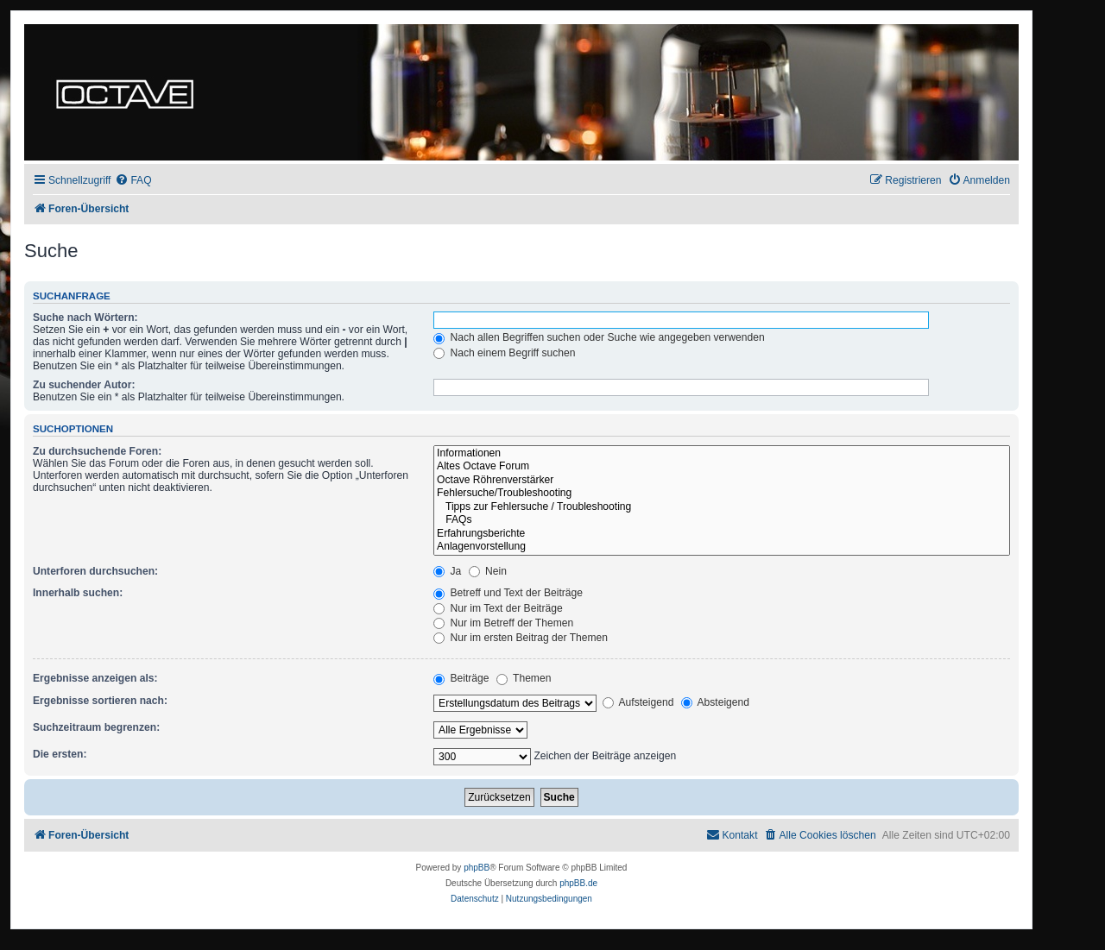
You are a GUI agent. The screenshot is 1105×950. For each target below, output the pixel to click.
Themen (524, 678)
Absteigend (715, 702)
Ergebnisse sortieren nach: (100, 701)
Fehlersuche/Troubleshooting (721, 493)
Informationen (721, 454)
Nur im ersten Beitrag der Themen (520, 638)
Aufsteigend (638, 702)
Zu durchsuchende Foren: (97, 451)
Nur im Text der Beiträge (498, 608)
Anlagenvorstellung (721, 547)
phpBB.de (578, 883)
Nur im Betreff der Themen (503, 623)
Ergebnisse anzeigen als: (95, 678)
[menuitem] (133, 180)
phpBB (476, 867)
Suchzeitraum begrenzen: (96, 727)
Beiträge (461, 678)
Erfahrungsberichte (721, 534)
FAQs (721, 520)
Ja (447, 571)
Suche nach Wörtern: (85, 317)
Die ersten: (60, 754)
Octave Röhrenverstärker (721, 481)
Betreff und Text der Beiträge (508, 593)
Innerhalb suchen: (78, 593)
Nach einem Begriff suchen (504, 353)
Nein (488, 571)
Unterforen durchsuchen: (95, 571)
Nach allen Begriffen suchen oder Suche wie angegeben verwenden (599, 337)
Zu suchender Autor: (84, 385)
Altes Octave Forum (721, 467)
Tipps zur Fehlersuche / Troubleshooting (721, 507)
